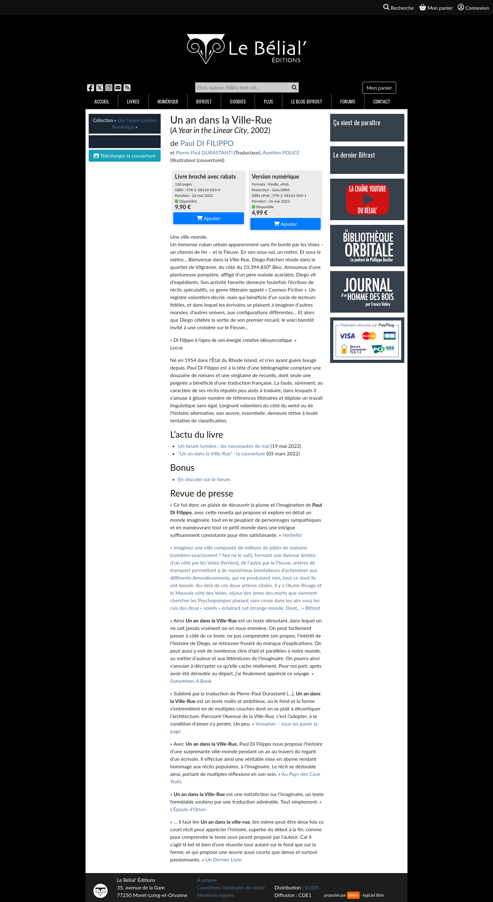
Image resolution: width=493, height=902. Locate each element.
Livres (133, 101)
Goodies (238, 101)
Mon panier (379, 88)
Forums (347, 101)
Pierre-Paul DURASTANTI (204, 152)
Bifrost (204, 101)
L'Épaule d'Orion (188, 809)
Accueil (101, 101)
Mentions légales (215, 895)
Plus (268, 101)
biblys (353, 895)
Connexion (473, 7)
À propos (207, 880)
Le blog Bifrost (306, 101)
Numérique (168, 101)
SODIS (312, 887)
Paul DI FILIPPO (207, 143)
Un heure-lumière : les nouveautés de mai (223, 446)
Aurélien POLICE (281, 152)
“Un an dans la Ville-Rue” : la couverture (221, 453)
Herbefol (292, 535)
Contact (381, 101)
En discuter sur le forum (204, 479)
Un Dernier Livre (223, 859)
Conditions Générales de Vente (231, 887)
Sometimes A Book (191, 681)
